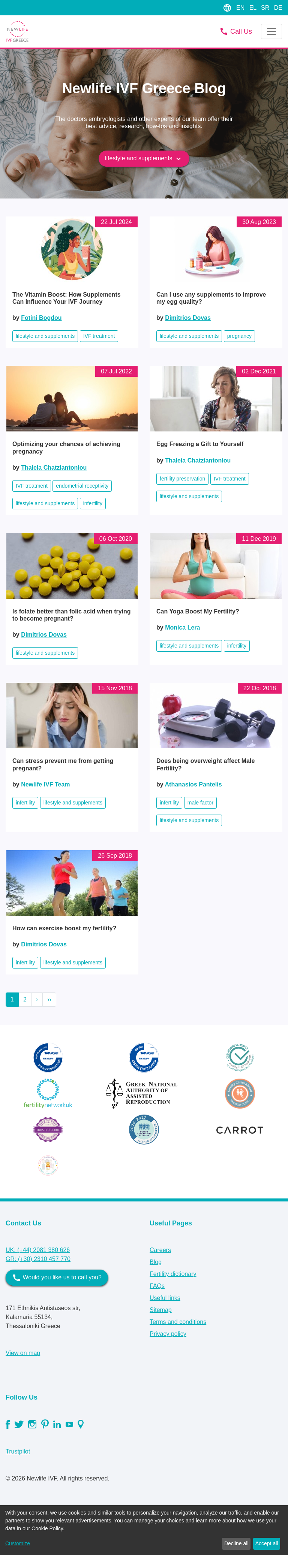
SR (266, 7)
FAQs (157, 1286)
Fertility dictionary (173, 1274)
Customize (17, 1543)
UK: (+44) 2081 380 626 (38, 1250)
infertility (92, 503)
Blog (156, 1262)
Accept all (266, 1543)
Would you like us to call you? (57, 1277)
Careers (160, 1250)
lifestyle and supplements (144, 158)
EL (253, 7)
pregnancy (239, 336)
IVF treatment (99, 336)
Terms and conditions (178, 1322)
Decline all (236, 1543)
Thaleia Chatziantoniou (54, 467)
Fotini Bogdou (41, 318)
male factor (200, 803)
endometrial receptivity (82, 486)
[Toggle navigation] (271, 31)
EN (241, 7)
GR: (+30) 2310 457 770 (38, 1259)
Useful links (165, 1298)
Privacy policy (168, 1334)
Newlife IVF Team (45, 784)
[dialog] (144, 1530)
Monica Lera (182, 627)
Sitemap (161, 1310)
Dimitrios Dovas (188, 318)
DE (278, 7)
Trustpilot (18, 1451)
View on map (23, 1353)
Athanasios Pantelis (193, 784)
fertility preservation (182, 479)
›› (49, 999)
